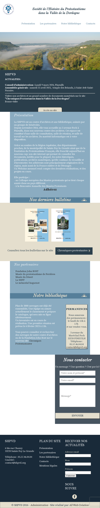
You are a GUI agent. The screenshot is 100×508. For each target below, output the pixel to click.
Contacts (90, 23)
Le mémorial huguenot (27, 282)
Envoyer (77, 415)
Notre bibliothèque (71, 23)
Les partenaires (48, 23)
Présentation (28, 23)
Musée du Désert (24, 277)
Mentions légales (48, 465)
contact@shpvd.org (76, 347)
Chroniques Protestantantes (28, 342)
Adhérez (50, 190)
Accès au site (50, 110)
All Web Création (79, 505)
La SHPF (20, 280)
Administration (39, 505)
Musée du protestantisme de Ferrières (35, 274)
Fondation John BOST (27, 271)
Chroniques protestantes (74, 250)
